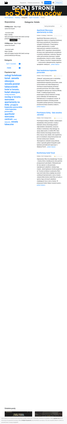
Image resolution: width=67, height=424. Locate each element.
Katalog (17, 17)
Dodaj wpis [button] (48, 2)
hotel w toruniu (12, 89)
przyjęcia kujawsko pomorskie (13, 106)
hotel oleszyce (12, 92)
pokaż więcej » (55, 64)
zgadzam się (57, 418)
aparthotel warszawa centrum (9, 116)
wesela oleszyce (12, 79)
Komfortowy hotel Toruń (46, 153)
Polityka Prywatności (27, 420)
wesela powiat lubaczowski (12, 85)
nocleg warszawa (10, 94)
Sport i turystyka (34, 17)
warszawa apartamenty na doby (12, 102)
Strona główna (9, 17)
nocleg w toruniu (13, 97)
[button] (42, 2)
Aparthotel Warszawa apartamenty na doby (45, 31)
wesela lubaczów (11, 123)
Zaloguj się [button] (59, 2)
